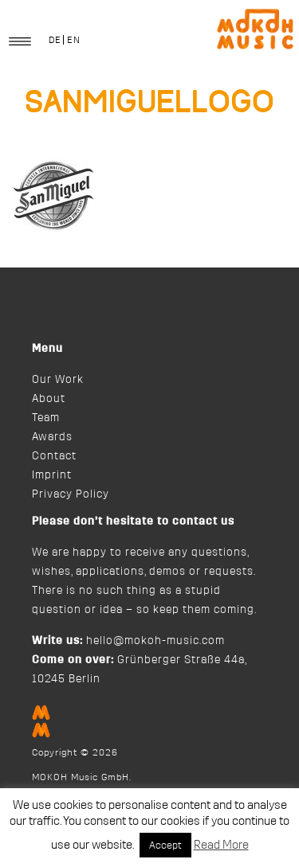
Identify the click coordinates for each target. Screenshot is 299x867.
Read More (221, 845)
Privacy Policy (70, 494)
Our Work (58, 379)
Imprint (52, 475)
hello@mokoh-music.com (155, 640)
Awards (52, 437)
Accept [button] (165, 845)
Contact (54, 456)
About (48, 398)
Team (46, 418)
